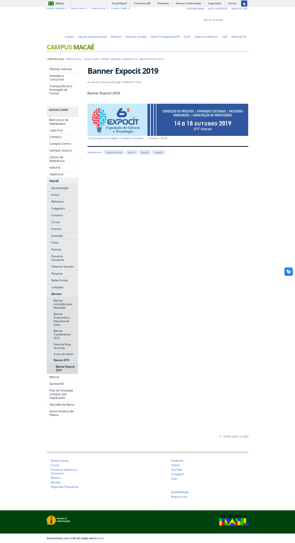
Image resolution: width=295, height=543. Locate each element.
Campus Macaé (114, 152)
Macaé (105, 59)
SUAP (187, 36)
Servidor (56, 482)
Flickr (241, 28)
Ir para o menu (79, 8)
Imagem (159, 152)
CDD (224, 36)
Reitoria (55, 478)
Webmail (116, 36)
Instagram (246, 28)
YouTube (231, 28)
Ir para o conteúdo (58, 8)
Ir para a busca (100, 8)
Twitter (225, 28)
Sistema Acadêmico (206, 36)
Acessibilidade (195, 8)
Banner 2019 (130, 59)
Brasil (60, 3)
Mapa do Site (239, 8)
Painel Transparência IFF (165, 36)
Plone (100, 538)
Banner (131, 152)
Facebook (236, 28)
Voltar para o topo (236, 436)
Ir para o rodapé (121, 8)
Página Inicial (74, 59)
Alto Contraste (218, 8)
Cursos (55, 465)
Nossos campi (91, 59)
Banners (116, 59)
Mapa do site (179, 497)
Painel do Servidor (136, 36)
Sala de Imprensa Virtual (92, 36)
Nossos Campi (60, 461)
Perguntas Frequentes (64, 487)
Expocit (145, 152)
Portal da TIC (239, 36)
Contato (69, 36)
